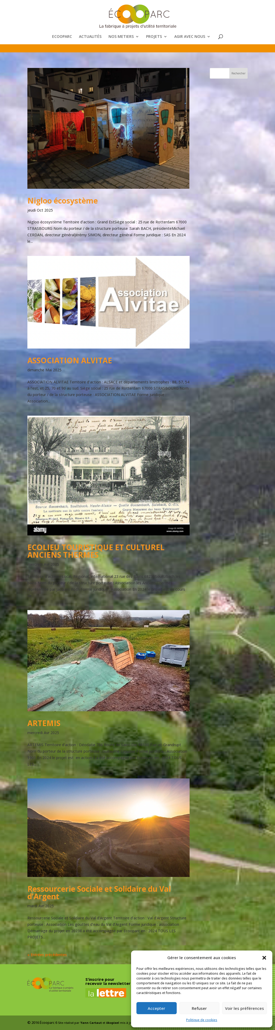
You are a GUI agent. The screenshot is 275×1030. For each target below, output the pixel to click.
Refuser (199, 1008)
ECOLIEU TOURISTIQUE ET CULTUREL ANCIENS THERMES (95, 551)
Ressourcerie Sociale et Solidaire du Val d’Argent (99, 892)
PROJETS (154, 37)
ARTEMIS (43, 723)
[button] (264, 957)
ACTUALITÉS (90, 37)
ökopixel (112, 1023)
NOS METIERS (121, 37)
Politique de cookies (201, 1020)
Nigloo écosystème (62, 200)
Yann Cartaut (91, 1023)
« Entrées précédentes (47, 954)
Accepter (156, 1008)
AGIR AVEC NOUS (189, 37)
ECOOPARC (62, 37)
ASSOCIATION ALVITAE (69, 360)
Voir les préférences (244, 1008)
